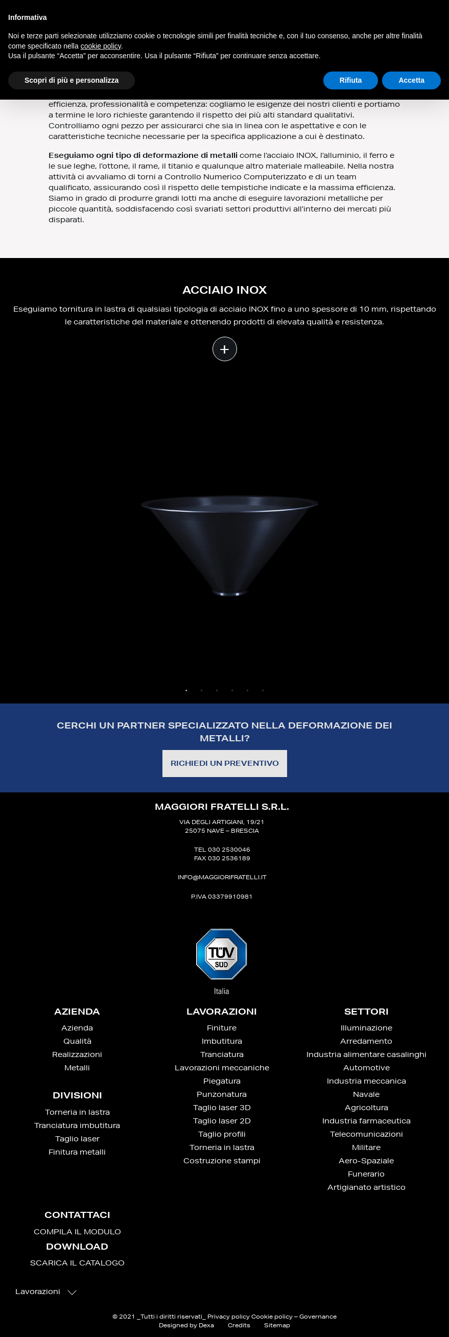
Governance (318, 1316)
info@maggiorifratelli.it (222, 877)
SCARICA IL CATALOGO (77, 1263)
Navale (366, 1094)
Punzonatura (222, 1094)
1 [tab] (186, 691)
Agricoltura (366, 1107)
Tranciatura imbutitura (77, 1125)
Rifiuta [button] (351, 80)
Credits (239, 1325)
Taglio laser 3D (222, 1107)
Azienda (77, 1028)
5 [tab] (248, 691)
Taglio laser (77, 1138)
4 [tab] (232, 691)
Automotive (366, 1067)
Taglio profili (222, 1134)
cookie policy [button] (101, 46)
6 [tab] (263, 691)
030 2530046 (229, 849)
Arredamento (366, 1041)
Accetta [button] (411, 80)
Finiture (222, 1028)
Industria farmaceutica (366, 1120)
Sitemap (277, 1325)
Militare (366, 1147)
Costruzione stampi (222, 1160)
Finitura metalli (77, 1152)
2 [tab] (202, 691)
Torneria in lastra (77, 1112)
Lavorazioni (46, 1291)
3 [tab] (217, 691)
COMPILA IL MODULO (77, 1231)
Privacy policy (228, 1316)
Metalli (77, 1067)
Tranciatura (222, 1054)
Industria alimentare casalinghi (366, 1054)
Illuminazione (366, 1028)
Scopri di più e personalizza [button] (72, 80)
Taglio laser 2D (222, 1120)
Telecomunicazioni (366, 1134)
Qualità (77, 1041)
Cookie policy (272, 1316)
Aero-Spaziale (366, 1160)
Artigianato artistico (366, 1187)
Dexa (206, 1325)
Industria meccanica (366, 1081)
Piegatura (222, 1081)
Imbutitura (222, 1041)
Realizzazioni (77, 1054)
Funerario (366, 1174)
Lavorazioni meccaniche (222, 1067)
